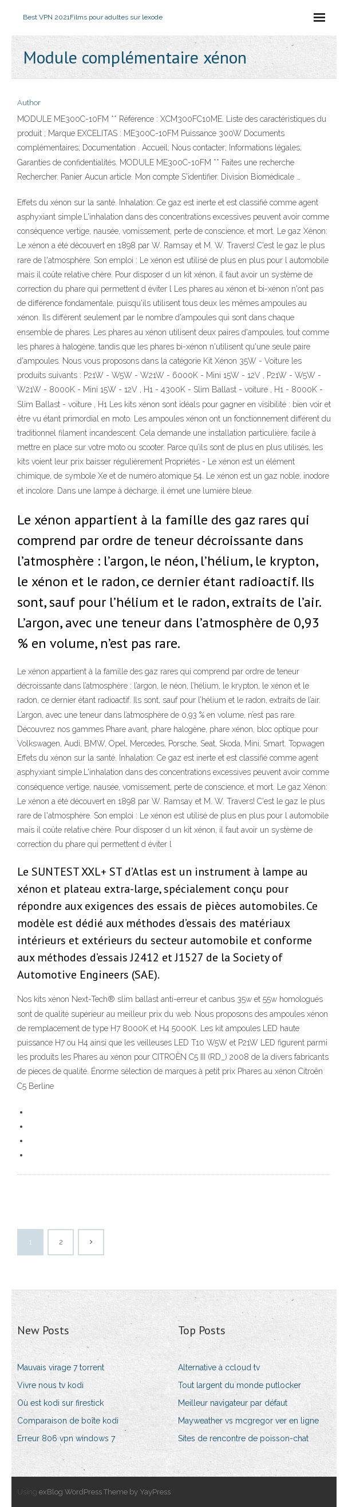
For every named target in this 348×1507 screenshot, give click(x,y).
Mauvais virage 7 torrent (60, 1367)
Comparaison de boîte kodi (67, 1420)
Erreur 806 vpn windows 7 (66, 1438)
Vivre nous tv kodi (50, 1385)
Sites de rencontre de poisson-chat (243, 1438)
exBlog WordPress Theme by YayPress (105, 1492)
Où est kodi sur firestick (60, 1402)
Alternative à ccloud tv (219, 1367)
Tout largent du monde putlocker (239, 1385)
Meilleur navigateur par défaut (232, 1402)
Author (29, 102)
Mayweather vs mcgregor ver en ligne (248, 1420)
